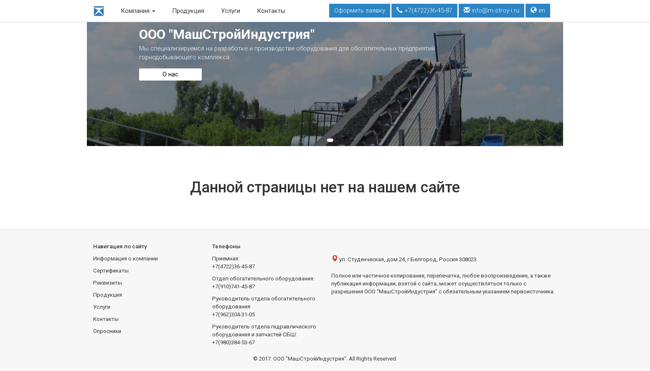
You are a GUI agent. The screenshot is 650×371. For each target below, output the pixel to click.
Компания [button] (138, 11)
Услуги (230, 11)
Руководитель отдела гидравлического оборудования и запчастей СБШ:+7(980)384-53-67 (264, 334)
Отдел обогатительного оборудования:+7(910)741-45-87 (263, 282)
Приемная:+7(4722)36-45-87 (233, 262)
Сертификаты (111, 271)
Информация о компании (125, 258)
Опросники (107, 331)
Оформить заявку (359, 10)
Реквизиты (107, 283)
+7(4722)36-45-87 (424, 10)
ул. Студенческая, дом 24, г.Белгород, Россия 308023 (404, 258)
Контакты (271, 11)
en (538, 10)
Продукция (188, 11)
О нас (170, 74)
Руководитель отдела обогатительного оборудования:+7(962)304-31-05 (263, 306)
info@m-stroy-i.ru (491, 10)
